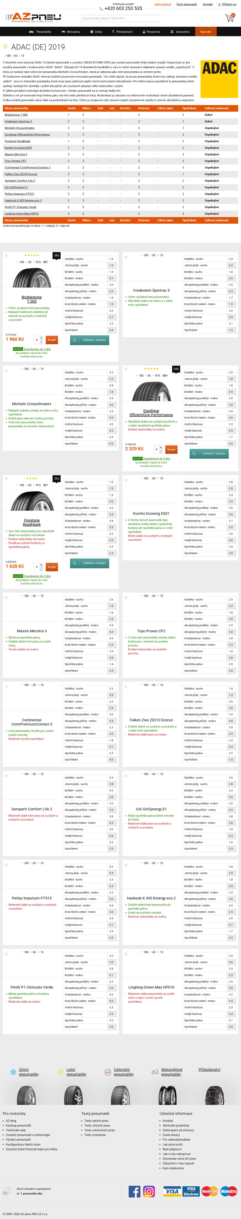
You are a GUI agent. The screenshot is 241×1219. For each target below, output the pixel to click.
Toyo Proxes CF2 (15, 161)
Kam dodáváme (173, 1165)
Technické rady (16, 1127)
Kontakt (208, 4)
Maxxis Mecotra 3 (16, 154)
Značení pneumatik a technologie (28, 1132)
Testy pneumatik (186, 4)
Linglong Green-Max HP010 (22, 213)
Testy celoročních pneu (99, 1127)
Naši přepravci (172, 1146)
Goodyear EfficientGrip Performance (27, 134)
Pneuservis (149, 33)
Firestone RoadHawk (32, 522)
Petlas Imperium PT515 (19, 194)
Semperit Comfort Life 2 (20, 180)
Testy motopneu (95, 1132)
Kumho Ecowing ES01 (18, 148)
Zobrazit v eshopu (87, 340)
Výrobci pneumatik (18, 1136)
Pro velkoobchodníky (176, 1136)
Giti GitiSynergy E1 (16, 187)
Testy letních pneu (96, 1118)
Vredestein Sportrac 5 (18, 121)
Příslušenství (122, 32)
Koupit (52, 340)
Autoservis (178, 33)
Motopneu (68, 33)
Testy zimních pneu (97, 1122)
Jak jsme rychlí (173, 1141)
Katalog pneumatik (18, 1122)
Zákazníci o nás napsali (178, 1160)
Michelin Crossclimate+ (20, 128)
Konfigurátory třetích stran (23, 1141)
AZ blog (11, 1118)
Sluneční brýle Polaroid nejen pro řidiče (31, 1146)
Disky (94, 33)
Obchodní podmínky (176, 1122)
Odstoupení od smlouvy (178, 1127)
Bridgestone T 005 (16, 115)
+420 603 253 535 (123, 8)
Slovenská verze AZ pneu (179, 1155)
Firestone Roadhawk (17, 141)
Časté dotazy (171, 1132)
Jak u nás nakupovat (177, 1151)
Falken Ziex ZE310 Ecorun (21, 174)
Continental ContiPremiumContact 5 (27, 167)
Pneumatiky (37, 33)
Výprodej (205, 32)
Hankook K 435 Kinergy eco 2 (23, 200)
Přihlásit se (226, 4)
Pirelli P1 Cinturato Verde (20, 207)
